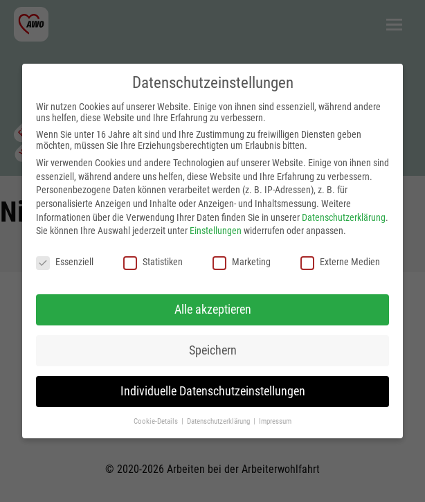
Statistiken (153, 261)
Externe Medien (340, 261)
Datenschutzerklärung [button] (219, 421)
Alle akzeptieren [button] (212, 309)
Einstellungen (216, 230)
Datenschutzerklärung (344, 217)
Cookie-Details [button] (157, 421)
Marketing (241, 261)
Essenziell (64, 261)
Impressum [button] (275, 421)
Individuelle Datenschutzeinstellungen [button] (212, 391)
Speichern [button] (213, 350)
